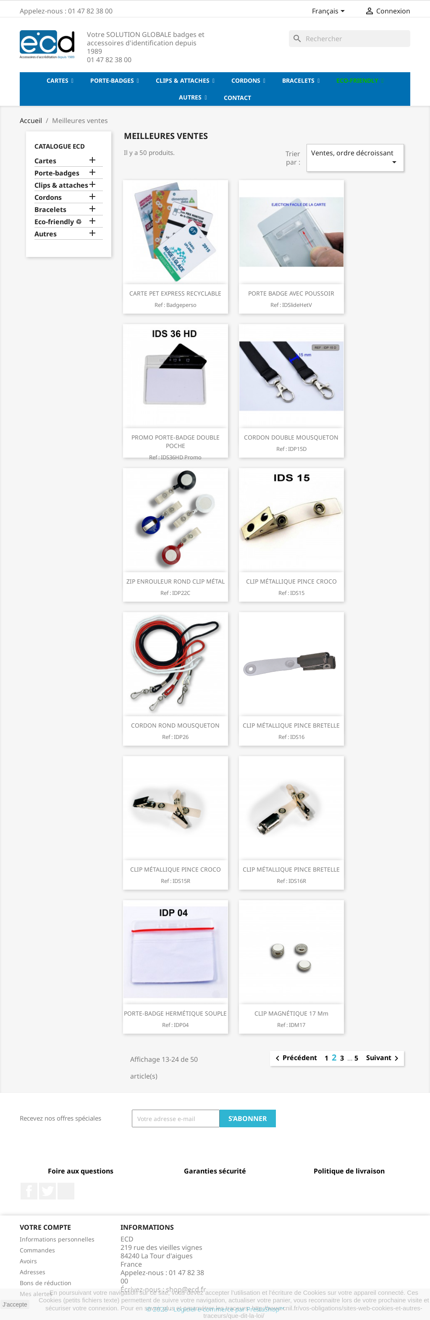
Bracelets (50, 209)
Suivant (383, 1058)
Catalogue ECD (59, 146)
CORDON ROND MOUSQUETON (175, 725)
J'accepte (15, 1304)
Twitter (47, 1191)
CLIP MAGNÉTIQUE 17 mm (291, 1013)
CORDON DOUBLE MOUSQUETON (291, 437)
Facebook (29, 1191)
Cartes (45, 161)
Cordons (48, 197)
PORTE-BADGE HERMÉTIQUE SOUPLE (175, 1013)
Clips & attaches (61, 185)
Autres (45, 234)
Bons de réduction (45, 1283)
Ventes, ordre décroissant (355, 157)
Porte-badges (56, 173)
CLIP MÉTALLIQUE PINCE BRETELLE (291, 725)
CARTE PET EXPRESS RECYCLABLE (175, 293)
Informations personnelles (57, 1239)
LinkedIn (66, 1191)
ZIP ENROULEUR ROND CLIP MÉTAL (175, 581)
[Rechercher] (349, 38)
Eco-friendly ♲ (57, 221)
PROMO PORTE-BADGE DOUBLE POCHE (175, 441)
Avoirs (28, 1261)
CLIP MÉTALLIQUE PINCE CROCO (291, 581)
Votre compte (45, 1227)
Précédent (295, 1058)
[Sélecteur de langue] (330, 12)
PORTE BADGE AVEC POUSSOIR (291, 293)
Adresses (32, 1272)
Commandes (37, 1250)
